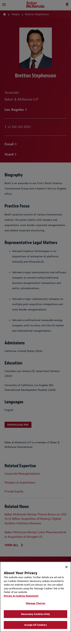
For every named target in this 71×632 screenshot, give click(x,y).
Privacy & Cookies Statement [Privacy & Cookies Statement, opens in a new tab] (21, 595)
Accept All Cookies (35, 625)
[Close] (66, 567)
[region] (35, 597)
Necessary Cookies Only (35, 614)
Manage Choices (35, 603)
